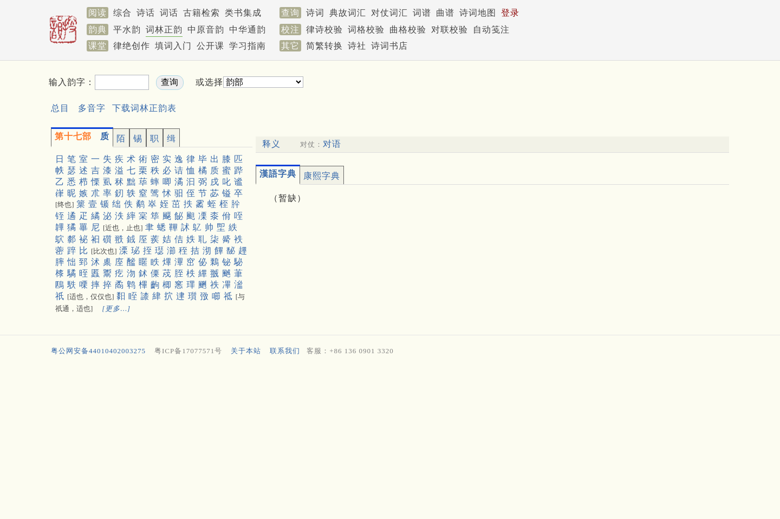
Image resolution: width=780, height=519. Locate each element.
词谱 (422, 12)
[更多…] (116, 308)
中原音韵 (205, 29)
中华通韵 (247, 29)
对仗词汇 (389, 12)
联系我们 (285, 351)
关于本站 (246, 351)
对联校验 (449, 29)
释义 (271, 143)
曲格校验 (407, 29)
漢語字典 (277, 173)
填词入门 (173, 45)
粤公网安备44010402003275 (98, 351)
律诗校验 (324, 29)
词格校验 (366, 29)
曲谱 (445, 12)
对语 (332, 143)
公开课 (210, 45)
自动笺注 (491, 29)
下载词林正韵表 (144, 108)
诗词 (315, 12)
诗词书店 (389, 45)
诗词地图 (477, 12)
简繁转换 (324, 45)
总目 (60, 108)
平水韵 (127, 29)
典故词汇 (347, 12)
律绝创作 (131, 45)
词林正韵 (164, 29)
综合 (122, 12)
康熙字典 (321, 175)
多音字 (92, 108)
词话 (169, 12)
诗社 (357, 45)
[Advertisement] (490, 91)
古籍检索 (201, 12)
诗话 (145, 12)
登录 (510, 12)
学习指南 (247, 45)
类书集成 (243, 12)
